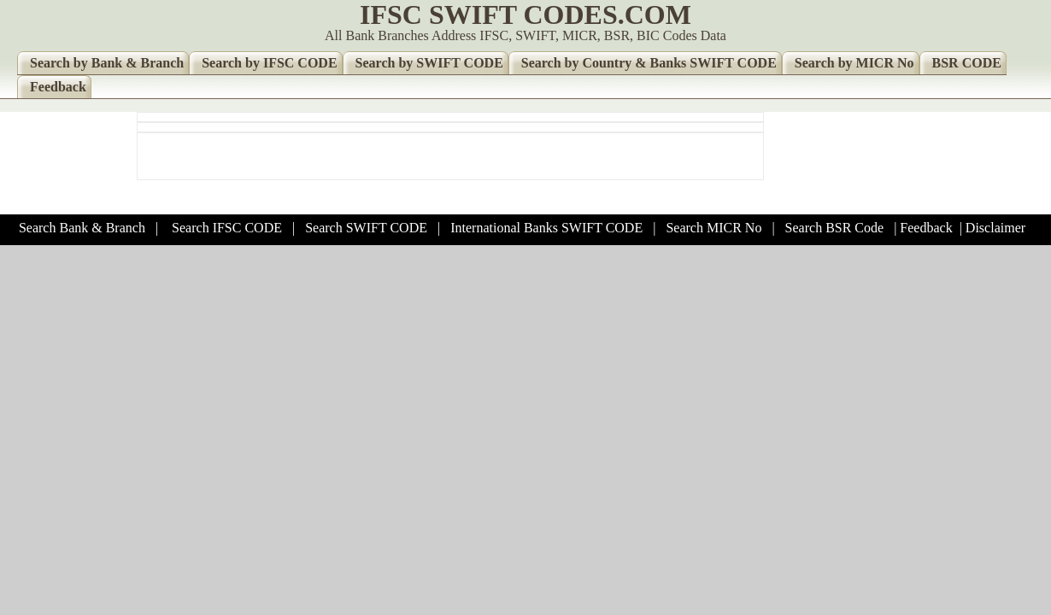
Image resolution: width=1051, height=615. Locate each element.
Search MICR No (713, 227)
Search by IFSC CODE (269, 63)
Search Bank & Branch (82, 227)
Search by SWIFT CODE (429, 63)
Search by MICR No (854, 63)
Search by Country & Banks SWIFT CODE (649, 63)
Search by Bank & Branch (107, 63)
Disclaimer (995, 227)
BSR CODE (966, 63)
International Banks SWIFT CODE (546, 227)
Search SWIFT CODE (366, 227)
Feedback (58, 86)
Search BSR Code (834, 227)
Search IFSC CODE (227, 227)
